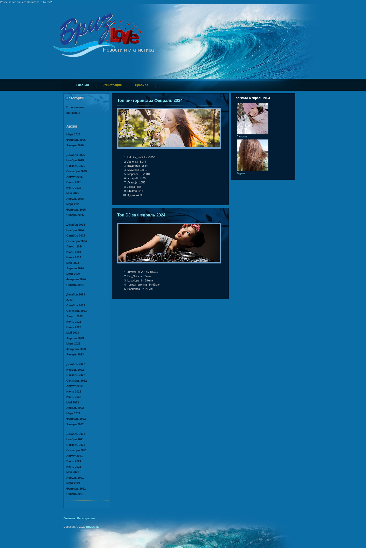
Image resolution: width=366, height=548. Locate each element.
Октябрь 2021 (75, 444)
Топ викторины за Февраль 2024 (149, 100)
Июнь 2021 (73, 466)
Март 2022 (73, 413)
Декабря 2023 (75, 294)
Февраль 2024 (76, 279)
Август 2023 (74, 316)
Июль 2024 (73, 252)
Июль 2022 (73, 391)
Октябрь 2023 (75, 305)
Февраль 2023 (76, 349)
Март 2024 (73, 273)
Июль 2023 (73, 321)
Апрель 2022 (75, 407)
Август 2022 (74, 385)
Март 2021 (73, 482)
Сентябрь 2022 (76, 380)
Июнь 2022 (73, 396)
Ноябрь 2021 (75, 439)
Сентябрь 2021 (76, 450)
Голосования (75, 107)
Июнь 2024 (73, 257)
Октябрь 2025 (75, 165)
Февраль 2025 (76, 209)
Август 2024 (74, 246)
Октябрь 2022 (75, 375)
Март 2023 (73, 343)
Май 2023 (72, 332)
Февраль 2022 (76, 418)
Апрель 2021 (75, 477)
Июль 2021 (73, 461)
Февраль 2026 (76, 139)
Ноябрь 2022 (75, 369)
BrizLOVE (92, 526)
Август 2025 (74, 176)
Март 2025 (73, 204)
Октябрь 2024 (75, 235)
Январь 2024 (75, 284)
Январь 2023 (75, 354)
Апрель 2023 (75, 338)
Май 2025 (72, 193)
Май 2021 (72, 472)
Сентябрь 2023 (76, 310)
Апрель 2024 (75, 268)
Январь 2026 (75, 145)
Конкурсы (73, 112)
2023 (69, 299)
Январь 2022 (75, 424)
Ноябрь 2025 (75, 160)
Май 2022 (72, 402)
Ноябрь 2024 (75, 230)
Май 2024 (72, 262)
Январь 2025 (75, 214)
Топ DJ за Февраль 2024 (141, 215)
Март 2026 (73, 134)
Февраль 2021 (76, 488)
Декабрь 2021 (75, 433)
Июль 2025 (73, 182)
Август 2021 (74, 455)
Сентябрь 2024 (76, 241)
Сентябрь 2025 (76, 171)
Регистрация (111, 85)
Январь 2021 (75, 493)
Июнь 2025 (73, 187)
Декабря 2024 (75, 224)
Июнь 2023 (73, 327)
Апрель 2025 (75, 198)
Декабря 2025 (75, 154)
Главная (83, 85)
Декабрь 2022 (75, 364)
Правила (141, 85)
